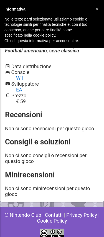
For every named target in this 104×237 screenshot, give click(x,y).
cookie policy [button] (44, 35)
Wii (19, 78)
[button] (96, 8)
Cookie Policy (52, 221)
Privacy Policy (81, 215)
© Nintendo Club (22, 215)
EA (19, 90)
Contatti (54, 215)
